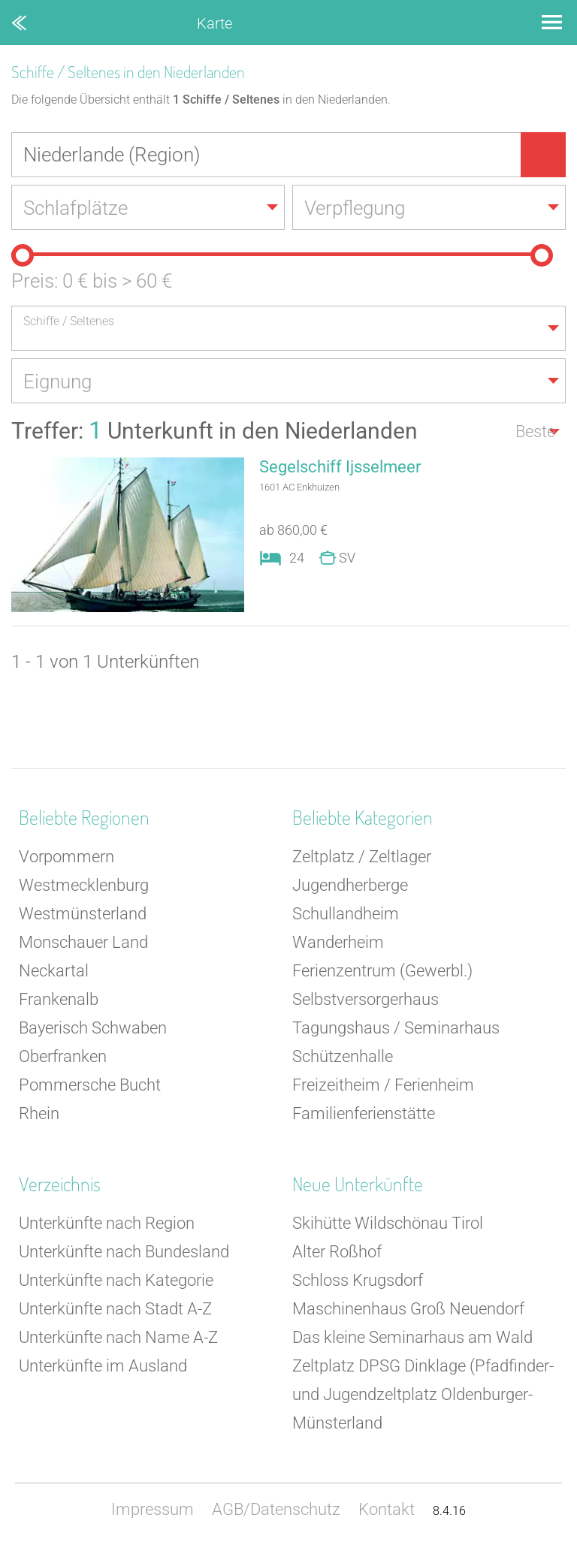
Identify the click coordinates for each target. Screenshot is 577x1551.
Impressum (152, 1509)
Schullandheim (345, 913)
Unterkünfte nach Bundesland (124, 1251)
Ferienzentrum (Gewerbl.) (382, 970)
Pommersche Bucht (90, 1085)
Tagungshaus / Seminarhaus (396, 1027)
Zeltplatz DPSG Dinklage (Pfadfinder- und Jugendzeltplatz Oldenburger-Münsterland (423, 1394)
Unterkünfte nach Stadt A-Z (115, 1308)
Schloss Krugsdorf (357, 1280)
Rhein (39, 1113)
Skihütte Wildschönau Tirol (387, 1223)
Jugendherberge (350, 885)
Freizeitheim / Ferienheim (383, 1085)
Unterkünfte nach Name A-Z (118, 1337)
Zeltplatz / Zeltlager (361, 856)
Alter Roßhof (337, 1251)
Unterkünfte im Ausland (103, 1365)
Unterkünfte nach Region (107, 1223)
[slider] (22, 255)
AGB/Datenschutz (276, 1509)
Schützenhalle (342, 1056)
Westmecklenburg (84, 885)
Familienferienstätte (363, 1113)
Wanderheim (338, 942)
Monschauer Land (83, 942)
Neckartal (54, 970)
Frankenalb (58, 999)
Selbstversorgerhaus (365, 999)
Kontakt (386, 1509)
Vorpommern (66, 856)
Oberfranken (63, 1056)
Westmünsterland (83, 913)
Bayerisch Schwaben (93, 1027)
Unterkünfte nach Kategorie (116, 1280)
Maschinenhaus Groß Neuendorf (408, 1308)
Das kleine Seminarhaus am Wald (412, 1337)
